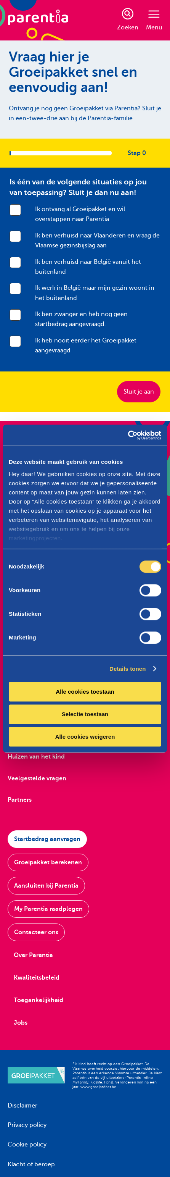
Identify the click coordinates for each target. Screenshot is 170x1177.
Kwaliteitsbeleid (36, 977)
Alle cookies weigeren (85, 736)
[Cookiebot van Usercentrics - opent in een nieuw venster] (128, 435)
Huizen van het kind (36, 756)
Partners (20, 799)
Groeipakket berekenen (48, 862)
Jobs (20, 1022)
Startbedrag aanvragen (47, 839)
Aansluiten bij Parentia (46, 885)
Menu (154, 20)
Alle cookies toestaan (85, 691)
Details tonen (127, 668)
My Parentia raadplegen (48, 909)
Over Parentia (33, 955)
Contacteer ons (36, 932)
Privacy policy (27, 1125)
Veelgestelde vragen (37, 778)
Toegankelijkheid (38, 1000)
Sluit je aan (138, 391)
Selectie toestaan (85, 714)
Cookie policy (27, 1144)
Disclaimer (22, 1105)
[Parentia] (38, 20)
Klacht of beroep (31, 1164)
